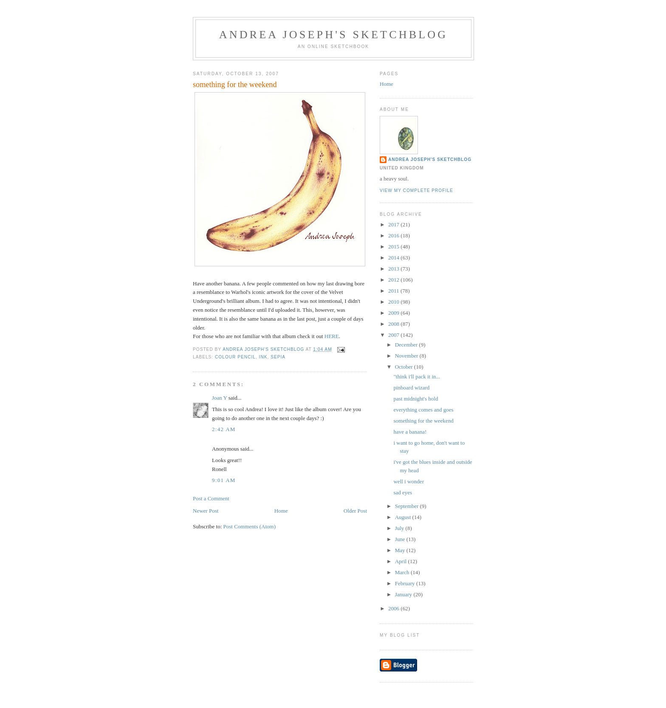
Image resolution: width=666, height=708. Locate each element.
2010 (394, 302)
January (404, 594)
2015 (394, 246)
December (407, 344)
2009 (394, 313)
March (403, 572)
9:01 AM (224, 480)
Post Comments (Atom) (249, 526)
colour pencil (235, 357)
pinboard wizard (411, 387)
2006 (394, 608)
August (403, 517)
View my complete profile (416, 190)
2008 (394, 324)
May (400, 550)
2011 (394, 291)
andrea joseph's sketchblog (333, 34)
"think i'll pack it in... (416, 376)
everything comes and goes (423, 409)
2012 (394, 279)
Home (281, 511)
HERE (332, 336)
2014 (394, 257)
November (407, 356)
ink (263, 357)
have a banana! (409, 432)
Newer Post (205, 511)
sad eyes (402, 492)
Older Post (355, 511)
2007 (394, 335)
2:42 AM (224, 429)
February (405, 583)
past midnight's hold (415, 398)
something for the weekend (423, 420)
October (404, 367)
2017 (394, 224)
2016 (394, 235)
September (407, 506)
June (400, 539)
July (400, 528)
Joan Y (219, 398)
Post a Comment (211, 498)
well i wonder (408, 481)
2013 (394, 268)
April (401, 561)
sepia (278, 357)
